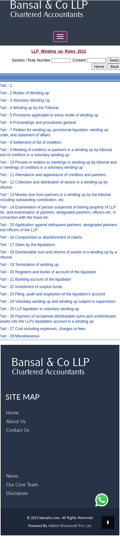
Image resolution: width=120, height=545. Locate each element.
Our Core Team (22, 477)
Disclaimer (17, 486)
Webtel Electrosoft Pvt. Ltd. (70, 526)
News (12, 468)
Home (12, 405)
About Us (16, 414)
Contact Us (17, 422)
